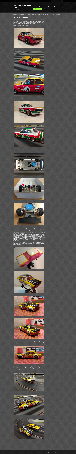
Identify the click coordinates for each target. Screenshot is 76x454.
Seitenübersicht (51, 452)
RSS (56, 452)
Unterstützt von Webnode (28, 452)
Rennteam (50, 8)
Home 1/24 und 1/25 (31, 14)
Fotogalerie (50, 6)
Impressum (56, 8)
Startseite (35, 6)
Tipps (55, 6)
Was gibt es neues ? (42, 6)
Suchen (61, 1)
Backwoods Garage (37, 8)
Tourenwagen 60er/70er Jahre (43, 14)
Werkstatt (44, 8)
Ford (51, 14)
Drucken (61, 452)
